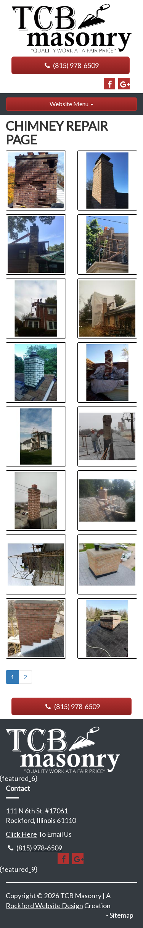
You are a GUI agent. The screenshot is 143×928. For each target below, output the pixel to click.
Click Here (21, 834)
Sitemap (121, 915)
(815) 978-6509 (70, 65)
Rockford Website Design (44, 905)
